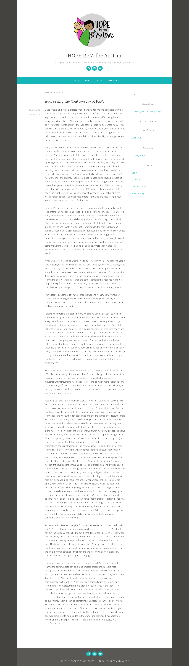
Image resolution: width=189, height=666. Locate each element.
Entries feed (137, 179)
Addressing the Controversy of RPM (74, 102)
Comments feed (139, 186)
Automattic (122, 661)
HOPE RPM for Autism (94, 56)
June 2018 (136, 137)
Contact (112, 80)
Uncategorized (138, 155)
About (88, 80)
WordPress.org (138, 193)
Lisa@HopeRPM (33, 114)
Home (76, 80)
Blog (100, 80)
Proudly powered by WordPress (77, 661)
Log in (134, 172)
